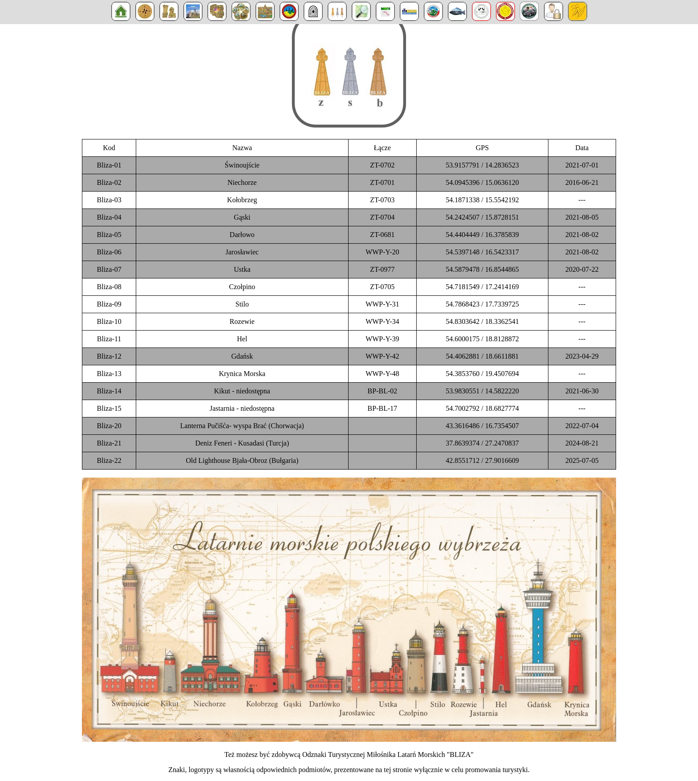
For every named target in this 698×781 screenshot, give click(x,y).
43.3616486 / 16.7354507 (482, 425)
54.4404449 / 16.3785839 (482, 234)
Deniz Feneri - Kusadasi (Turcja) (242, 443)
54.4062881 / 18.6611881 (482, 356)
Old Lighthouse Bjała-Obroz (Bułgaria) (242, 460)
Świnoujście (242, 165)
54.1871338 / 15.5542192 (482, 200)
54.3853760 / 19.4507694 (482, 373)
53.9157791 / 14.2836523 (482, 165)
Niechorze (242, 182)
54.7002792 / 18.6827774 (482, 408)
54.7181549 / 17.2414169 (482, 286)
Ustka (242, 269)
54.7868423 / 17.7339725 (482, 304)
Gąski (242, 217)
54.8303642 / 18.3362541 (482, 321)
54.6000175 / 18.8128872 (482, 339)
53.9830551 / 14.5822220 (482, 391)
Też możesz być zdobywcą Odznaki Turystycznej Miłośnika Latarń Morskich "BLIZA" (349, 754)
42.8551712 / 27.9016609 (482, 460)
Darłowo (242, 234)
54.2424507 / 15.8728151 (482, 217)
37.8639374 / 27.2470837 (482, 443)
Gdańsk (242, 356)
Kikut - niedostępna (242, 391)
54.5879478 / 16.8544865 (482, 269)
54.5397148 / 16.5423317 (482, 252)
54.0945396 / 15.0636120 (482, 182)
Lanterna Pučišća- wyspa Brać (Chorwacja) (242, 425)
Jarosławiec (242, 252)
